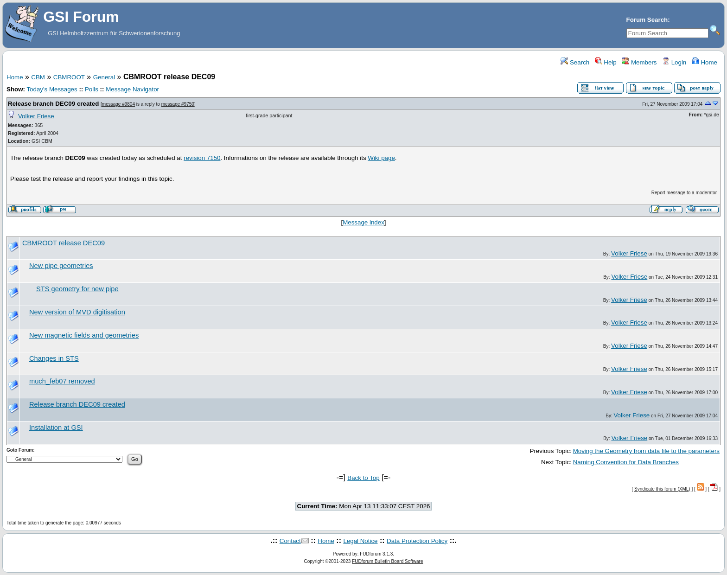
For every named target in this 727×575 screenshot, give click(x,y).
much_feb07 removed (62, 381)
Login (674, 62)
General (104, 77)
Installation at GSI (56, 427)
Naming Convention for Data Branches (626, 462)
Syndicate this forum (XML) (662, 489)
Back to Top (363, 477)
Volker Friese (36, 116)
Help (606, 62)
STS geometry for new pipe (77, 289)
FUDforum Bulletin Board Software (387, 561)
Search (575, 62)
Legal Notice (360, 540)
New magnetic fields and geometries (84, 335)
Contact (290, 540)
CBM (38, 77)
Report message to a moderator (684, 192)
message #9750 (177, 104)
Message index (363, 222)
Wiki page (381, 157)
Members (639, 62)
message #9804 (118, 104)
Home (704, 62)
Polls (91, 89)
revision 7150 (202, 157)
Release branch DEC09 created (53, 103)
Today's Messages (51, 89)
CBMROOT (69, 77)
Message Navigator (132, 89)
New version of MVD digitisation (77, 312)
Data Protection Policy (417, 540)
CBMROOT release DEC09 (63, 243)
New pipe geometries (61, 265)
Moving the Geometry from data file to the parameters (646, 450)
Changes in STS (54, 358)
